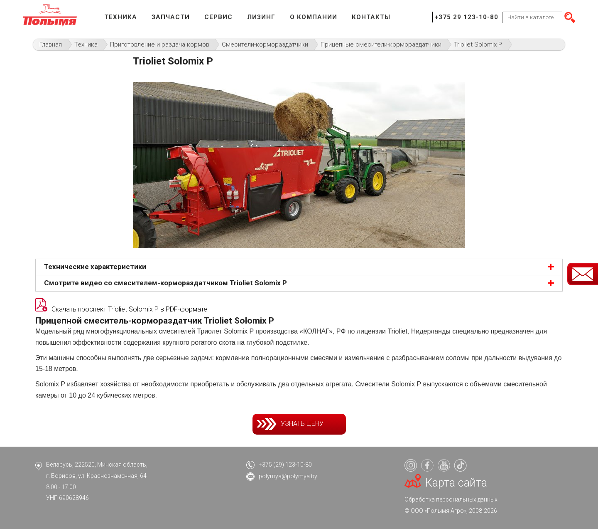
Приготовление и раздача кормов (159, 44)
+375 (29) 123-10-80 (285, 464)
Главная (50, 44)
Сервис (218, 17)
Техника (120, 17)
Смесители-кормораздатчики (265, 44)
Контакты (371, 17)
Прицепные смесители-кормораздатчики (381, 44)
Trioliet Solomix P (478, 44)
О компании (313, 17)
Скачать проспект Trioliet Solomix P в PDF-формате (129, 309)
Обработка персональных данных (451, 499)
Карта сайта (456, 482)
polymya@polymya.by (288, 476)
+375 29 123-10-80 (466, 17)
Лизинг (261, 17)
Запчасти (171, 17)
